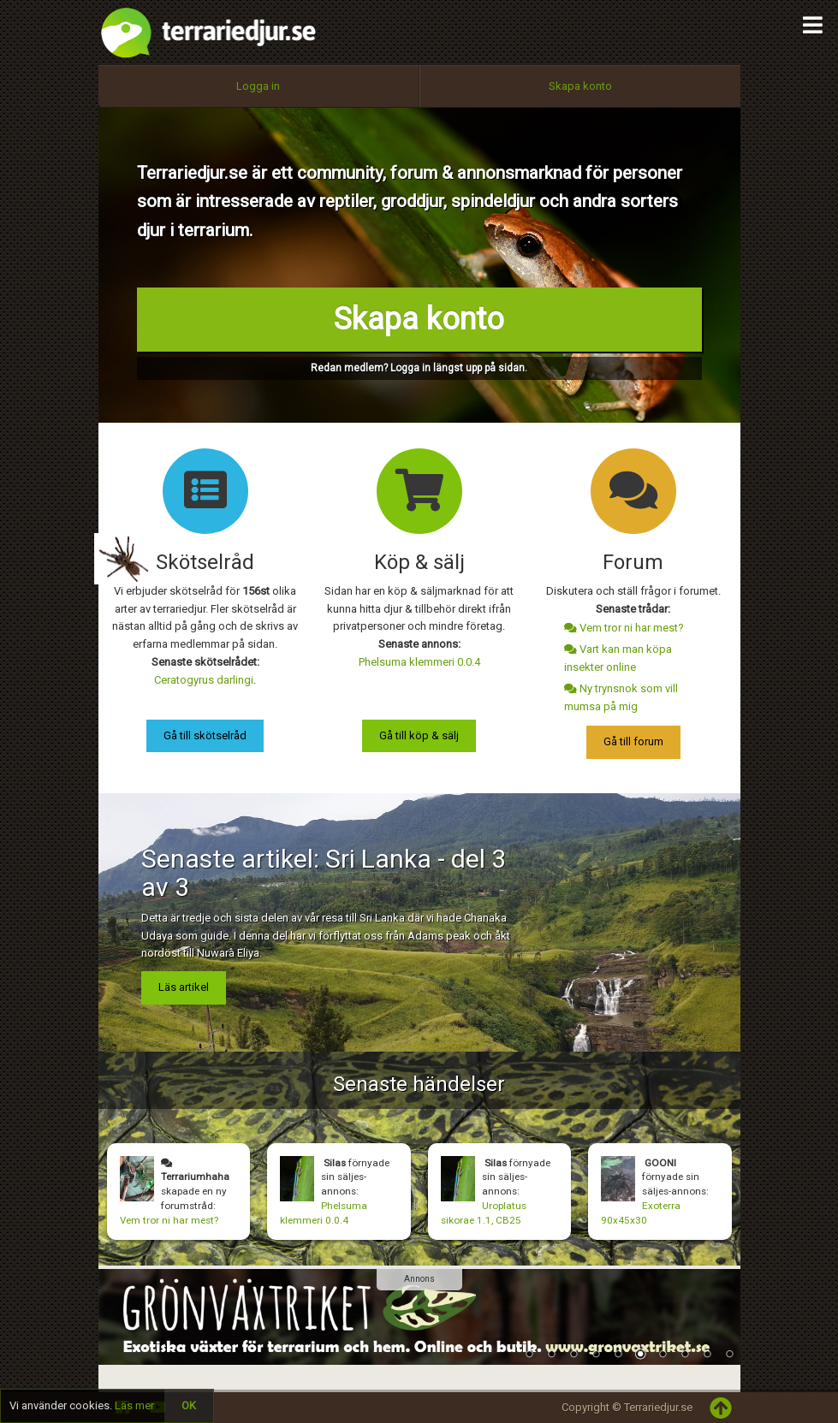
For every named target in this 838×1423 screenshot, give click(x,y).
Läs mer (134, 1405)
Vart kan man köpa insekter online (618, 658)
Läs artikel (183, 987)
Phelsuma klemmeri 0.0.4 (419, 661)
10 (729, 1355)
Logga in (258, 86)
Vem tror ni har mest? (624, 627)
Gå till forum (633, 741)
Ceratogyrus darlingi (203, 679)
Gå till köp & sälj (419, 735)
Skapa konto (580, 86)
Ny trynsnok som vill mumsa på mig (621, 697)
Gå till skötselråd (205, 735)
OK (188, 1405)
